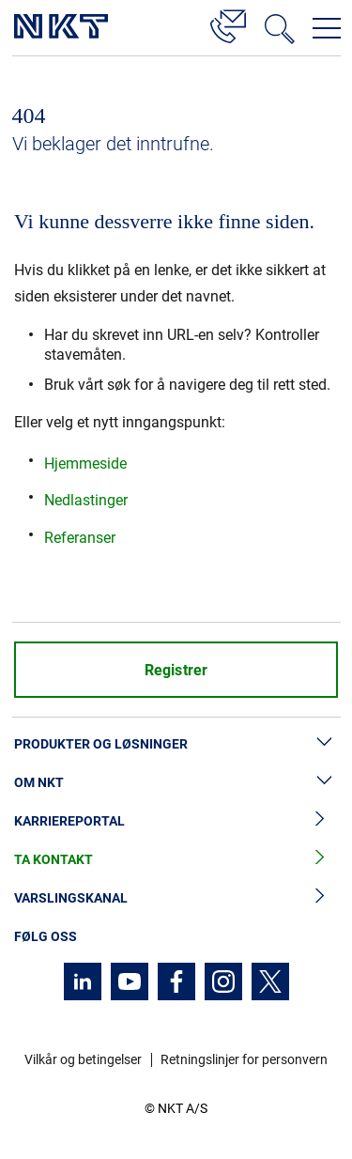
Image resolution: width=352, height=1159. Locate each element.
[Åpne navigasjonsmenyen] (326, 28)
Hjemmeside (85, 463)
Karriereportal (176, 821)
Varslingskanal (176, 898)
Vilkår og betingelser (83, 1059)
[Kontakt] (228, 23)
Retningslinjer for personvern (244, 1059)
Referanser (79, 538)
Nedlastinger (86, 500)
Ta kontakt (176, 860)
